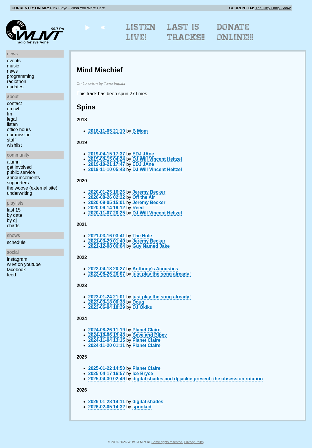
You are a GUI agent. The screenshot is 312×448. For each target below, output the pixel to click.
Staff (11, 139)
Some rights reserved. (167, 442)
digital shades (147, 401)
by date (14, 215)
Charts (13, 225)
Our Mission (19, 134)
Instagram (17, 259)
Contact (14, 103)
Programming (20, 76)
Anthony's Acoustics (155, 268)
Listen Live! (141, 32)
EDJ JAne (143, 153)
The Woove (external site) (32, 188)
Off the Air (143, 197)
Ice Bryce (142, 373)
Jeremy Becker (148, 192)
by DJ (12, 220)
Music (13, 65)
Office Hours (19, 129)
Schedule (16, 242)
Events (14, 60)
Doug (138, 302)
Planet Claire (146, 329)
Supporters (18, 182)
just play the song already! (161, 273)
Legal (12, 119)
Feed (11, 274)
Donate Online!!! (235, 32)
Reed (138, 207)
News (12, 71)
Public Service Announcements (23, 175)
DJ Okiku (142, 307)
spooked (142, 406)
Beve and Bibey (149, 335)
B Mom (140, 130)
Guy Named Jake (151, 246)
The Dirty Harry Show (273, 8)
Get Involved (19, 167)
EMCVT (13, 108)
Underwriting (19, 193)
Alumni (14, 161)
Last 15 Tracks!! (186, 32)
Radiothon (16, 81)
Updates (15, 86)
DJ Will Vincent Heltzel (157, 159)
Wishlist (14, 145)
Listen (12, 124)
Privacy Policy (194, 442)
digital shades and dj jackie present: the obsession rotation (197, 378)
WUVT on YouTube (24, 264)
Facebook (16, 269)
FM (9, 113)
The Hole (142, 235)
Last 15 (14, 210)
